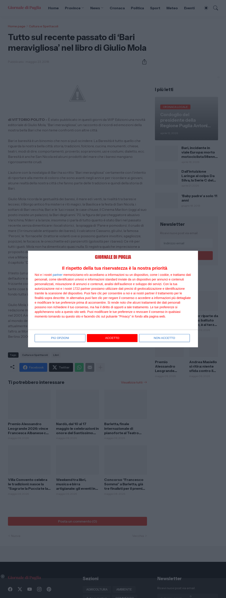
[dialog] (113, 299)
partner (57, 275)
